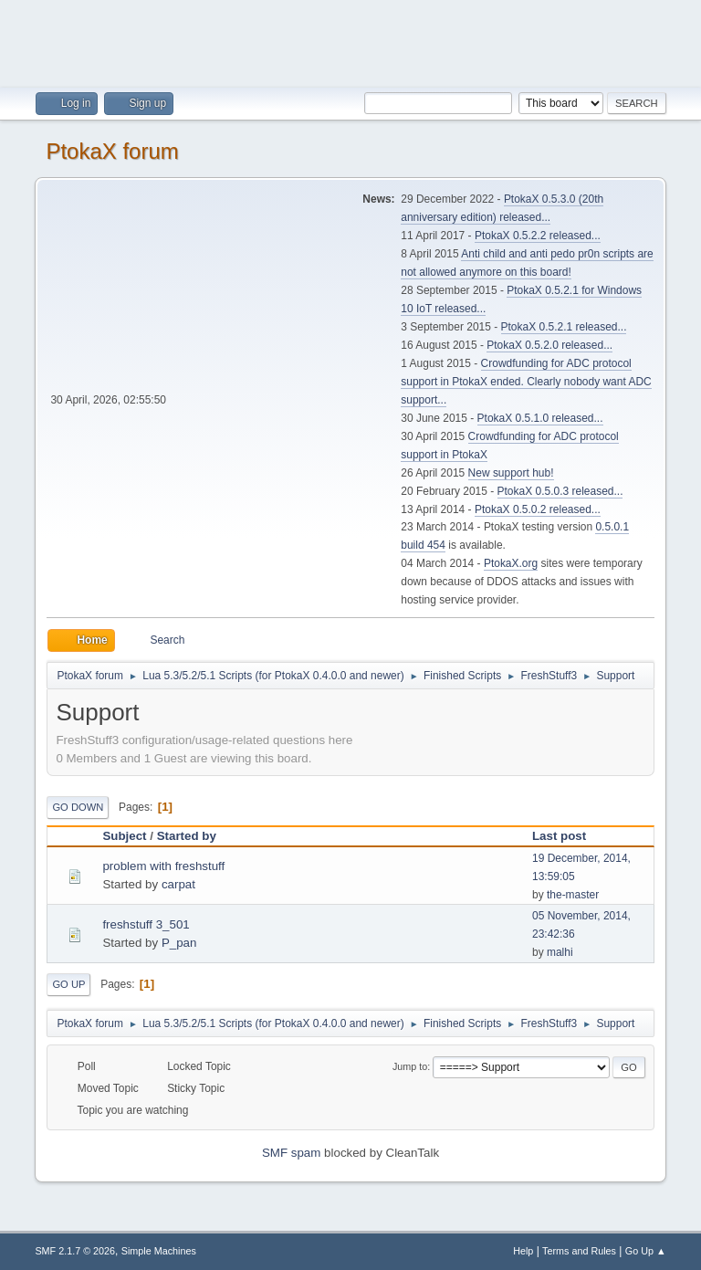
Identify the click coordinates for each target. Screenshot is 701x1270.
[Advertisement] (350, 41)
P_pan (179, 943)
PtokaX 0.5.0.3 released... (560, 491)
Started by (195, 836)
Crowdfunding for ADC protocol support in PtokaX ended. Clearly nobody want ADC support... (526, 381)
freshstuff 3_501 (145, 924)
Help (523, 1250)
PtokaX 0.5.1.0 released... (540, 418)
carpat (178, 884)
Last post (559, 836)
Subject (124, 836)
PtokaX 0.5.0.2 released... (538, 509)
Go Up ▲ (645, 1250)
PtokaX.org (511, 563)
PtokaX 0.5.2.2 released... (538, 235)
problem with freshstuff (163, 866)
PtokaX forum (112, 151)
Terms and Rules (579, 1250)
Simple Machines (158, 1250)
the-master (573, 894)
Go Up (68, 984)
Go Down (77, 807)
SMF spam (291, 1153)
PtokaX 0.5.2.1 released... (564, 326)
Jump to (409, 1066)
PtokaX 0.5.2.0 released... (549, 345)
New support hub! (511, 473)
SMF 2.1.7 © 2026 (75, 1250)
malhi (560, 952)
